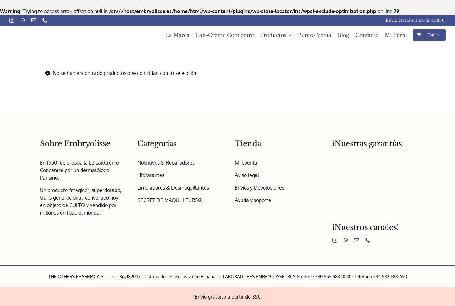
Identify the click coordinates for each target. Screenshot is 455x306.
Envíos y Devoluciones (259, 188)
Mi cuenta (246, 163)
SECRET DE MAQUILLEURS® (169, 200)
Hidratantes (150, 175)
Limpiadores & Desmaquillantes (173, 188)
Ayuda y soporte (253, 200)
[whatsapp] (23, 20)
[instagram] (11, 20)
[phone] (44, 20)
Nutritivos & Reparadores (166, 163)
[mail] (33, 20)
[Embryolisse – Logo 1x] (46, 30)
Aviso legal (247, 175)
